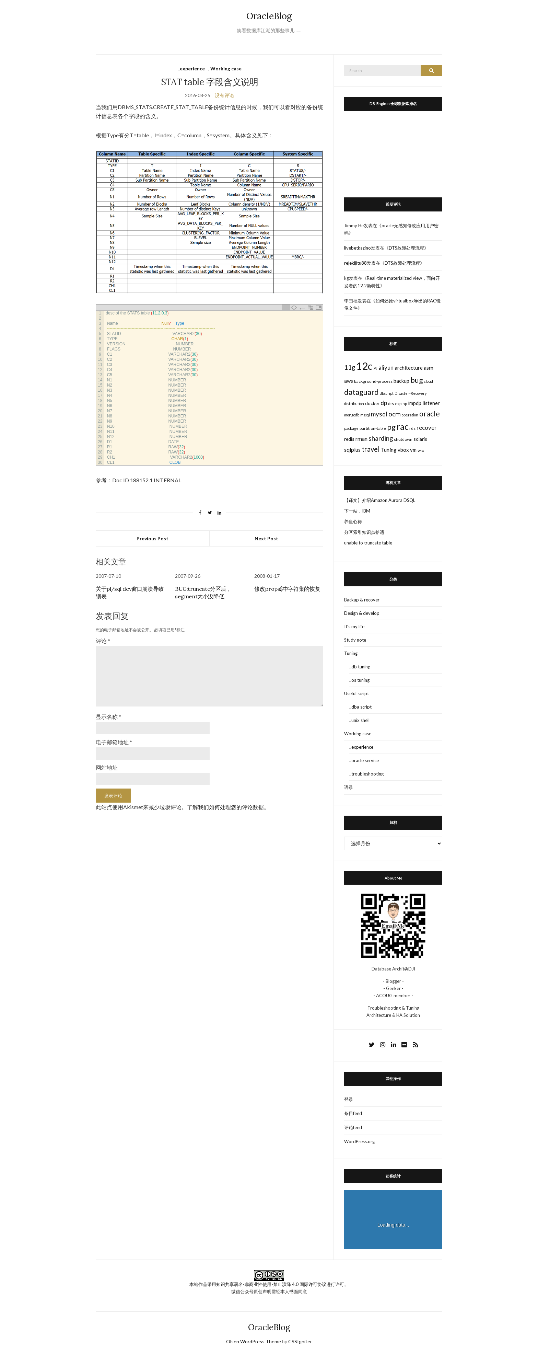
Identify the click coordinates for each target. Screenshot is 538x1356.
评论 (103, 640)
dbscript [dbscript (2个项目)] (387, 393)
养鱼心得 (353, 521)
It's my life (354, 626)
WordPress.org (359, 1141)
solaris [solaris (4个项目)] (420, 439)
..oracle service (364, 760)
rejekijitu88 (355, 263)
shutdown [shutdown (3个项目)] (403, 439)
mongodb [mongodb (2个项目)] (351, 415)
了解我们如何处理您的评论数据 (225, 803)
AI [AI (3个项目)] (375, 368)
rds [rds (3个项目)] (412, 428)
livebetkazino (357, 248)
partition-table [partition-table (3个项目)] (373, 428)
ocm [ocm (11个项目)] (394, 414)
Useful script (356, 693)
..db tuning (359, 666)
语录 (348, 787)
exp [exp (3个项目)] (398, 403)
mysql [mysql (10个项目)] (379, 414)
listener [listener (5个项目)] (431, 403)
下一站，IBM (357, 511)
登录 (348, 1099)
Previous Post (152, 538)
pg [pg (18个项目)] (391, 427)
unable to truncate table (368, 542)
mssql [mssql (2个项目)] (365, 415)
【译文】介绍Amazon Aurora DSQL (379, 500)
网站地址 (107, 764)
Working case (226, 68)
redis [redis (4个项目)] (349, 439)
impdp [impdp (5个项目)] (414, 403)
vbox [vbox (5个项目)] (403, 450)
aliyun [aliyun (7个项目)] (386, 367)
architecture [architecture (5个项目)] (409, 368)
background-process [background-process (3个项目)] (373, 381)
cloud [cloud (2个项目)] (428, 381)
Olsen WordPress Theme (253, 1341)
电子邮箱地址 (114, 739)
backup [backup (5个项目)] (401, 381)
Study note (355, 640)
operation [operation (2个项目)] (410, 415)
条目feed (353, 1113)
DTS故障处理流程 (406, 248)
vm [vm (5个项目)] (413, 450)
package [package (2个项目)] (351, 428)
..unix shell (359, 720)
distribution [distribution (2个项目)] (354, 403)
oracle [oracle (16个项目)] (429, 413)
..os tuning (359, 680)
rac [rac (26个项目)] (402, 427)
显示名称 (108, 714)
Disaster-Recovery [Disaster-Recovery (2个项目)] (410, 393)
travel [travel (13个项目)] (371, 449)
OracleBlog (269, 16)
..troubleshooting (366, 774)
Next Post (266, 538)
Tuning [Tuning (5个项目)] (389, 450)
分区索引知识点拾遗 (364, 532)
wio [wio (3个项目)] (421, 450)
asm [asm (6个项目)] (428, 367)
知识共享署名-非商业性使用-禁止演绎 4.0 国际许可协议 (271, 1284)
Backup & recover (361, 599)
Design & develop (361, 613)
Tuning (351, 653)
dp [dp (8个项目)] (384, 402)
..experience (191, 68)
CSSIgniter (300, 1341)
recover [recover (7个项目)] (427, 427)
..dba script (360, 707)
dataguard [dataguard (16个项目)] (361, 392)
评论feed (353, 1127)
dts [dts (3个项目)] (391, 403)
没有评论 (224, 95)
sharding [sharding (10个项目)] (381, 438)
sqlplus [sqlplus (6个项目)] (352, 449)
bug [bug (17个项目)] (416, 380)
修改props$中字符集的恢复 (287, 588)
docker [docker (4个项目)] (372, 403)
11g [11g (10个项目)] (349, 367)
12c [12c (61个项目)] (364, 366)
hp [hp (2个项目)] (404, 403)
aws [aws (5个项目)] (348, 381)
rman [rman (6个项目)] (361, 438)
